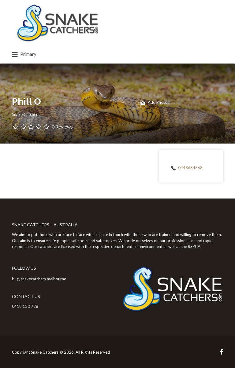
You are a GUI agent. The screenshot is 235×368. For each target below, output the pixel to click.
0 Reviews (62, 126)
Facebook (221, 351)
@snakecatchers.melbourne (41, 278)
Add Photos (154, 103)
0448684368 (190, 167)
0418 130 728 (25, 306)
